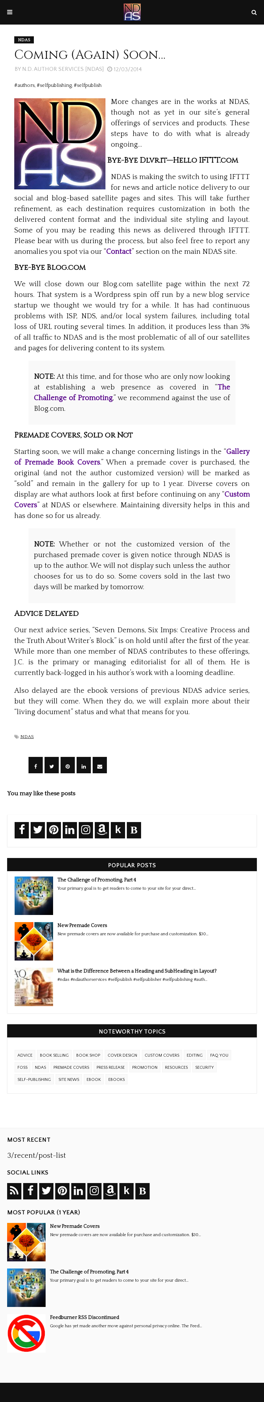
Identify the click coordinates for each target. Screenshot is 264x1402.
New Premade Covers (82, 925)
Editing (195, 1055)
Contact (118, 252)
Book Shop (88, 1055)
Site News (68, 1079)
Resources (176, 1067)
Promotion (144, 1067)
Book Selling (54, 1055)
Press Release (111, 1067)
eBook (94, 1079)
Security (204, 1067)
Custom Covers (162, 1055)
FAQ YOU (219, 1055)
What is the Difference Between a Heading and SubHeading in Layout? (137, 971)
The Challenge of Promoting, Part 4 (96, 880)
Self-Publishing (34, 1079)
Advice (24, 1055)
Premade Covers (71, 1067)
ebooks (116, 1079)
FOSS (22, 1067)
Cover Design (122, 1055)
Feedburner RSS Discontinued (84, 1317)
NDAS (27, 736)
